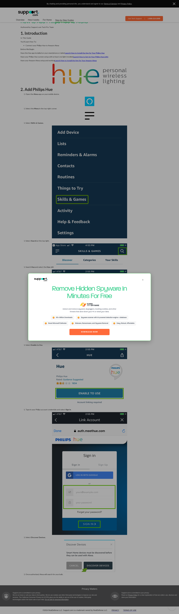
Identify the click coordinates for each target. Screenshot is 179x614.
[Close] (143, 280)
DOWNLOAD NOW (89, 332)
